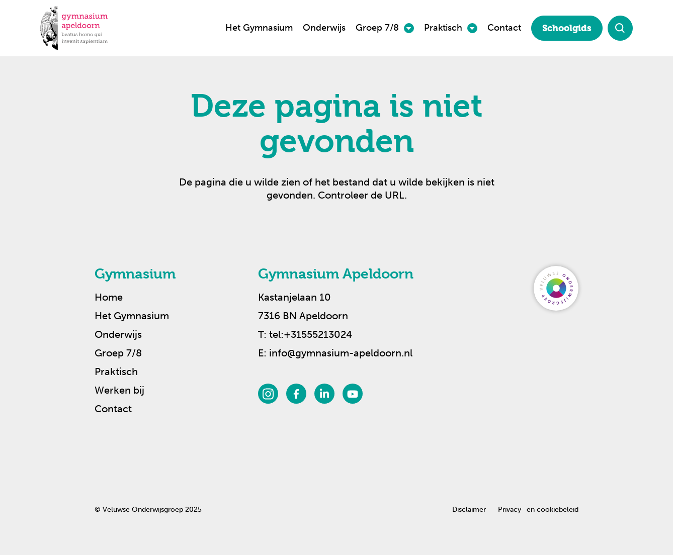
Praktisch (443, 27)
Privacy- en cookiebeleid (538, 509)
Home (109, 297)
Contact (504, 27)
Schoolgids (567, 28)
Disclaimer (469, 509)
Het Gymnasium (259, 27)
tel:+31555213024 (310, 334)
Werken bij (119, 390)
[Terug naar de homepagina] (74, 28)
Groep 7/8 (377, 27)
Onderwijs (324, 27)
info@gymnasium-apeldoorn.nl (340, 353)
